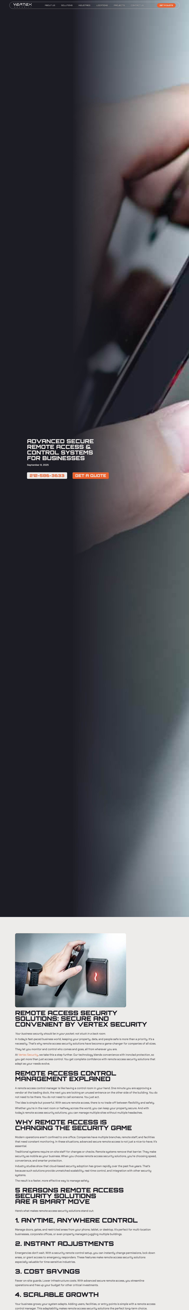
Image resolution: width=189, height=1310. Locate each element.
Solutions (67, 5)
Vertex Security (28, 1055)
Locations (102, 5)
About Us (50, 5)
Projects (119, 5)
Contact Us (137, 5)
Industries (84, 5)
